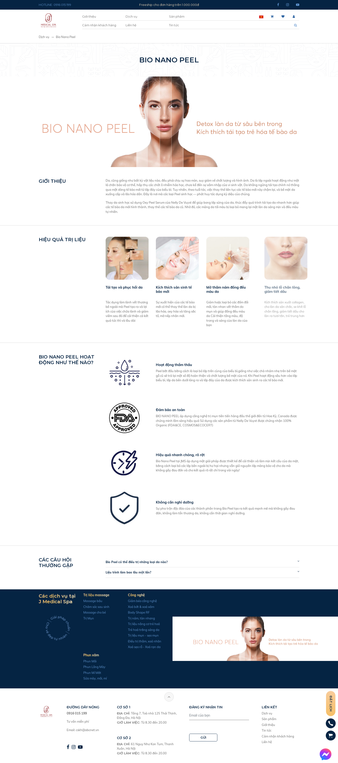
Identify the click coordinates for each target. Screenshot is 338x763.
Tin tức (174, 25)
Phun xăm (89, 655)
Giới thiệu (89, 16)
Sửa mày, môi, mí (92, 678)
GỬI (203, 737)
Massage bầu (90, 601)
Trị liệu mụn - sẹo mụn (141, 635)
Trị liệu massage (94, 595)
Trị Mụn (86, 618)
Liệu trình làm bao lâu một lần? (131, 572)
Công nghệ (134, 595)
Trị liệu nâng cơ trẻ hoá (141, 624)
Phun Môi (87, 661)
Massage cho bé (92, 612)
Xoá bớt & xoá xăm (139, 607)
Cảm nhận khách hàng (99, 25)
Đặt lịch (331, 703)
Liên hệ (131, 25)
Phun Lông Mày (92, 667)
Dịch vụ (131, 16)
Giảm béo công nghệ (140, 601)
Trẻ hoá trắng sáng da (141, 630)
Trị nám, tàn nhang (139, 618)
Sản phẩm (176, 16)
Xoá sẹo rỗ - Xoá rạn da (142, 647)
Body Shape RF (136, 612)
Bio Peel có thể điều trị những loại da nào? (139, 562)
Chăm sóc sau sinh (94, 607)
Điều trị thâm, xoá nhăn (142, 641)
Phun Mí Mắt (90, 673)
